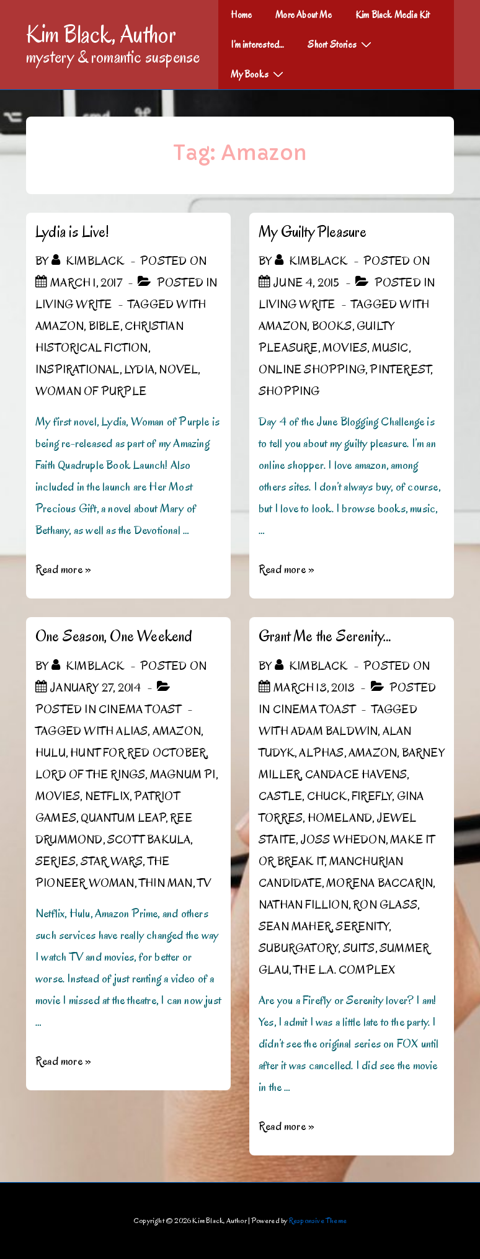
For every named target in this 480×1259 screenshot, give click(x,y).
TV (204, 883)
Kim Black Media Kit (392, 15)
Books (332, 326)
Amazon (59, 326)
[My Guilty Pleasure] (306, 283)
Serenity (362, 927)
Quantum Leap (123, 818)
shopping (289, 391)
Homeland (340, 818)
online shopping (312, 370)
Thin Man (166, 883)
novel (178, 370)
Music (390, 348)
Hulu (50, 753)
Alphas (321, 753)
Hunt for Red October (138, 753)
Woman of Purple (90, 391)
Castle (280, 796)
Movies (344, 348)
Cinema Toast (140, 709)
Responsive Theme (318, 1220)
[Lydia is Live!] (86, 283)
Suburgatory (298, 948)
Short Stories (341, 44)
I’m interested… (257, 44)
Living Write (73, 304)
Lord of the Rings (90, 775)
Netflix (107, 796)
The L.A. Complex (344, 970)
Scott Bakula (148, 840)
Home (241, 15)
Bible (104, 326)
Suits (359, 948)
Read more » (63, 569)
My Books (259, 73)
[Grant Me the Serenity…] (314, 688)
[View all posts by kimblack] (89, 261)
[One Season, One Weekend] (95, 688)
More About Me (303, 15)
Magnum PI (183, 775)
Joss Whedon (343, 840)
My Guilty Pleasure (313, 231)
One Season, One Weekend (114, 636)
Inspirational (77, 370)
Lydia (139, 370)
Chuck (327, 796)
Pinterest (400, 370)
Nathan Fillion (304, 905)
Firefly (372, 796)
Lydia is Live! (72, 231)
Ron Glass (385, 905)
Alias (132, 731)
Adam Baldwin (334, 731)
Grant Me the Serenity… (325, 636)
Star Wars (112, 861)
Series (55, 861)
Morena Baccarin (379, 883)
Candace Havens (356, 775)
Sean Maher (295, 927)
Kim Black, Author (101, 34)
